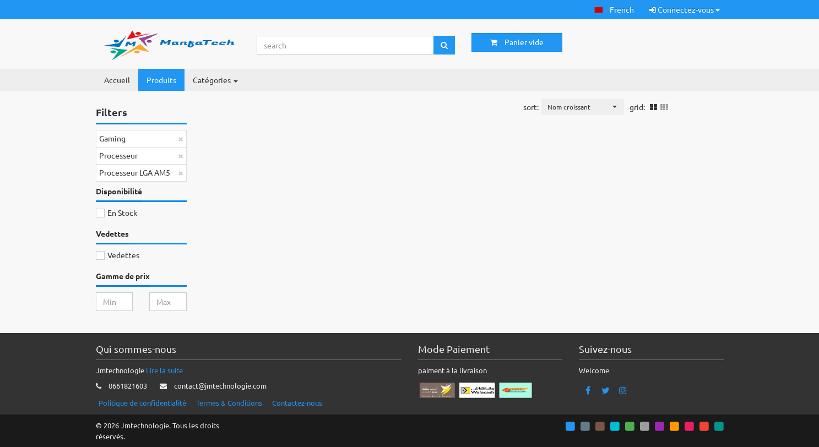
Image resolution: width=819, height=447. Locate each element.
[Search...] (346, 45)
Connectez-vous (684, 9)
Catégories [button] (215, 80)
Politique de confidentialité (142, 402)
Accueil (117, 80)
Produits (161, 80)
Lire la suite (164, 370)
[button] (614, 9)
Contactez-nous (297, 402)
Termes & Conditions (229, 402)
